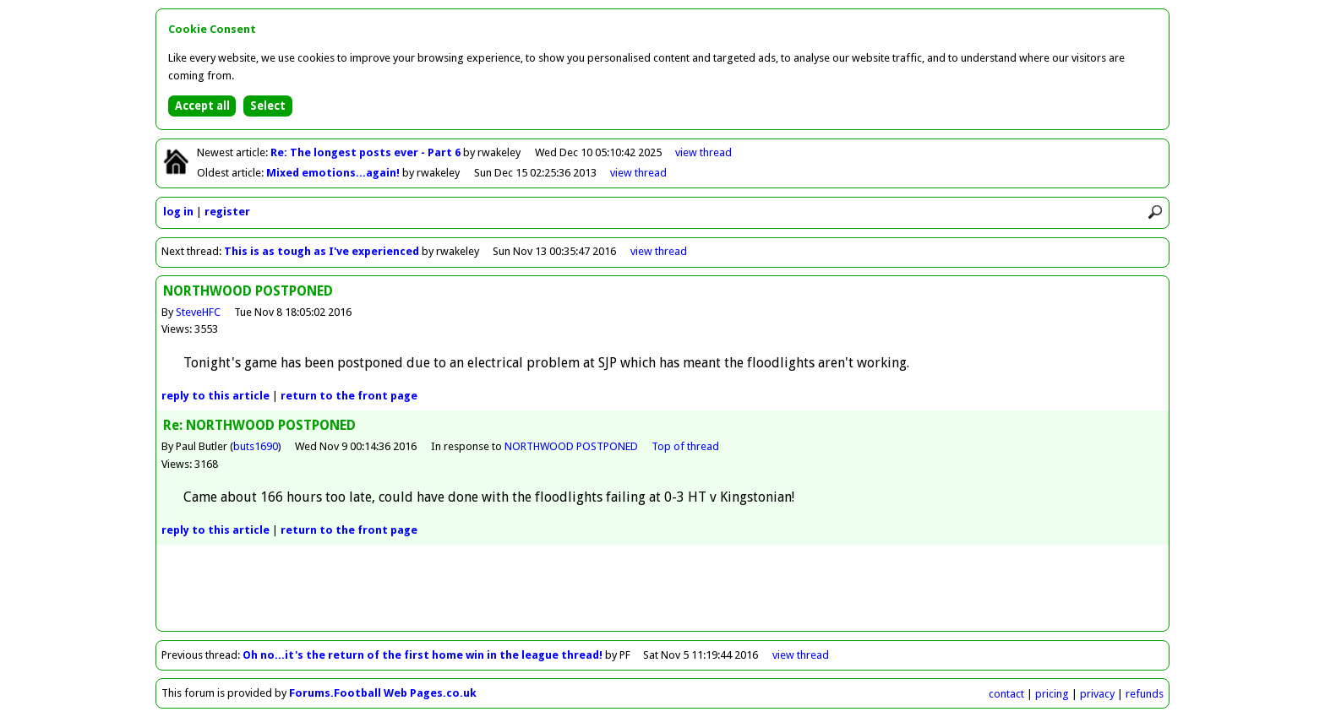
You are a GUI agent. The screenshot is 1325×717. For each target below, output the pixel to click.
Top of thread (685, 446)
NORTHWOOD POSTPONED (571, 446)
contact (1006, 693)
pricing (1052, 693)
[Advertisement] (662, 593)
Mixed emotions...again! (334, 172)
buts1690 (255, 446)
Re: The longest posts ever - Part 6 (366, 152)
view (703, 152)
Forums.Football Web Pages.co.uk (383, 693)
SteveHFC (198, 312)
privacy (1097, 693)
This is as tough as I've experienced (321, 251)
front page (349, 395)
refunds (1145, 693)
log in (178, 211)
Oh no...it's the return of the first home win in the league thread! (423, 655)
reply (215, 395)
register (227, 211)
